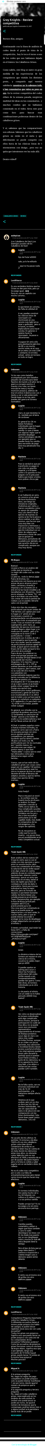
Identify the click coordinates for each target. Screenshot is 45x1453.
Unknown (15, 369)
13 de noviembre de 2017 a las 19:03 (24, 238)
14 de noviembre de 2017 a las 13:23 (24, 1134)
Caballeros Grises (11, 216)
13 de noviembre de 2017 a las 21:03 (24, 372)
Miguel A (15, 1368)
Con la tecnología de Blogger (22, 1445)
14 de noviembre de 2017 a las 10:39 (24, 562)
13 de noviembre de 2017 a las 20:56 (24, 283)
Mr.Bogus (15, 560)
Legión (21, 250)
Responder (16, 275)
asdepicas (15, 236)
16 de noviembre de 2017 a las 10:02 (24, 1314)
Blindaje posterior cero (16, 1)
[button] (4, 31)
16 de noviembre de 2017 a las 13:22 (24, 1371)
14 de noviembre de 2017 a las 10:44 (24, 854)
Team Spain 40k (18, 852)
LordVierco (16, 280)
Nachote (22, 457)
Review (23, 216)
